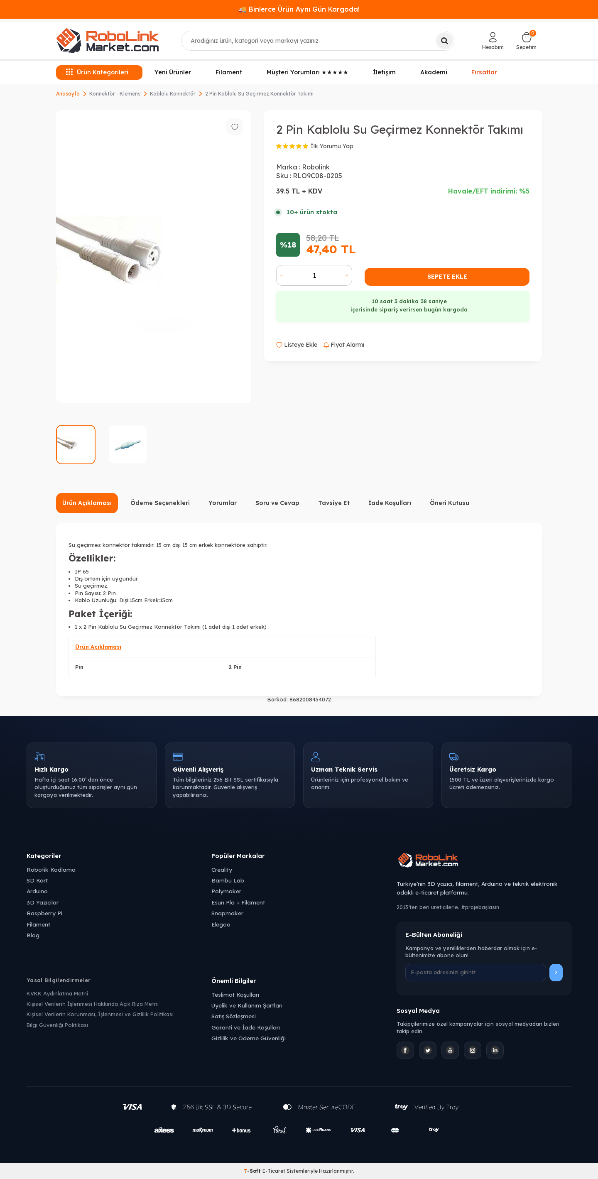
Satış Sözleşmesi (233, 1016)
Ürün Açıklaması (87, 503)
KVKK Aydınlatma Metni (57, 993)
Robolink (316, 167)
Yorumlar (222, 503)
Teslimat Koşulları (235, 994)
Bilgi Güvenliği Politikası (57, 1025)
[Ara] (444, 40)
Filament (229, 72)
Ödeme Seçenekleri (160, 503)
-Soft (253, 1171)
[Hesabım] (493, 41)
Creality (221, 869)
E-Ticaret (273, 1171)
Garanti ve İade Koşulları (245, 1027)
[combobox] (318, 41)
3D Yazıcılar (43, 902)
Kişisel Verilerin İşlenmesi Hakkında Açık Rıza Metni (93, 1003)
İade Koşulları (389, 503)
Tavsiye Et (334, 503)
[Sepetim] (526, 41)
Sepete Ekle (447, 276)
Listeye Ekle (296, 344)
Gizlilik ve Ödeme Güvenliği (248, 1038)
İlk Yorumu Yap (332, 146)
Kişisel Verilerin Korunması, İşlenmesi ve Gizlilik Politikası (100, 1014)
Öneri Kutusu (449, 503)
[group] (153, 256)
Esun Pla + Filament (238, 902)
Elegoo (220, 924)
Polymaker (226, 891)
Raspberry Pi (44, 913)
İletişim (384, 72)
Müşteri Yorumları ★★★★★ (307, 72)
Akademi (433, 72)
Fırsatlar (484, 71)
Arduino (37, 891)
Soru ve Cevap (277, 503)
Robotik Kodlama (51, 869)
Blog (33, 935)
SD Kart (37, 880)
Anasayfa (68, 94)
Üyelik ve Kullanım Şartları (246, 1005)
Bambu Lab (227, 880)
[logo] (107, 40)
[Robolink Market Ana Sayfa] (484, 861)
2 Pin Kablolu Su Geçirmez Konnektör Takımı (259, 94)
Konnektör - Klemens (114, 94)
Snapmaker (227, 913)
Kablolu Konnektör (173, 94)
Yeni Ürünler (172, 72)
